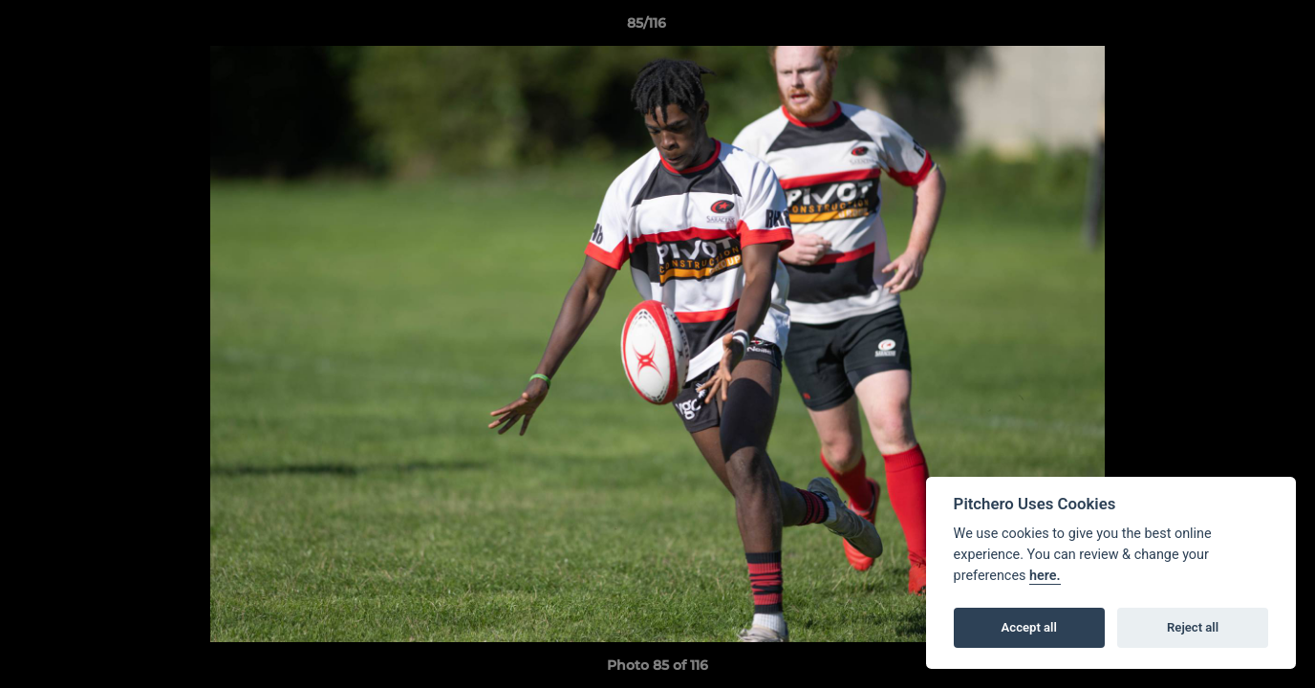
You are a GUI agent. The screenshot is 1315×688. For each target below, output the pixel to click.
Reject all (1192, 627)
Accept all (1029, 627)
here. (1045, 576)
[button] (1234, 27)
